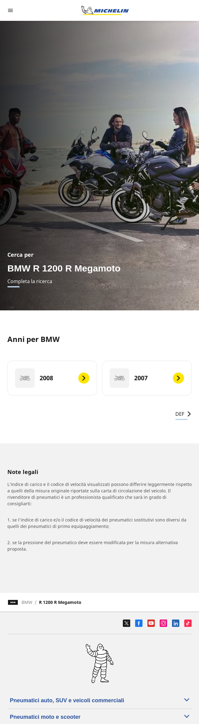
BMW (26, 602)
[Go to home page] (105, 10)
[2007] (147, 378)
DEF (183, 414)
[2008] (52, 378)
